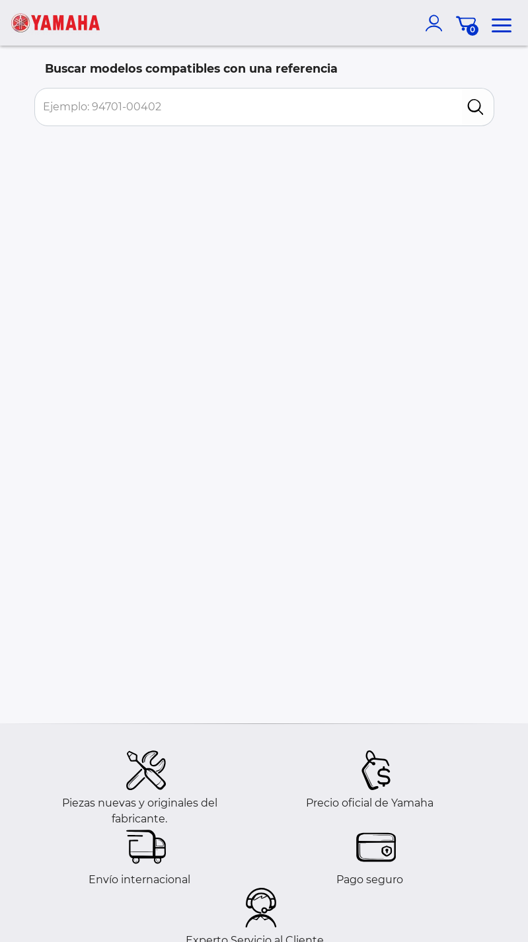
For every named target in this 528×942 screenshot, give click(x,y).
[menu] (501, 23)
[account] (437, 23)
